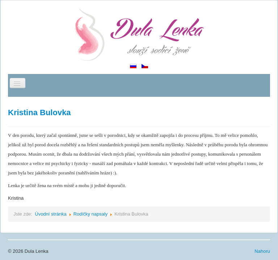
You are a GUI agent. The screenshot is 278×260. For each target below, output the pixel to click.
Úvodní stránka (50, 214)
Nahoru (262, 251)
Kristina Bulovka (39, 112)
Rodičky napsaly (90, 214)
